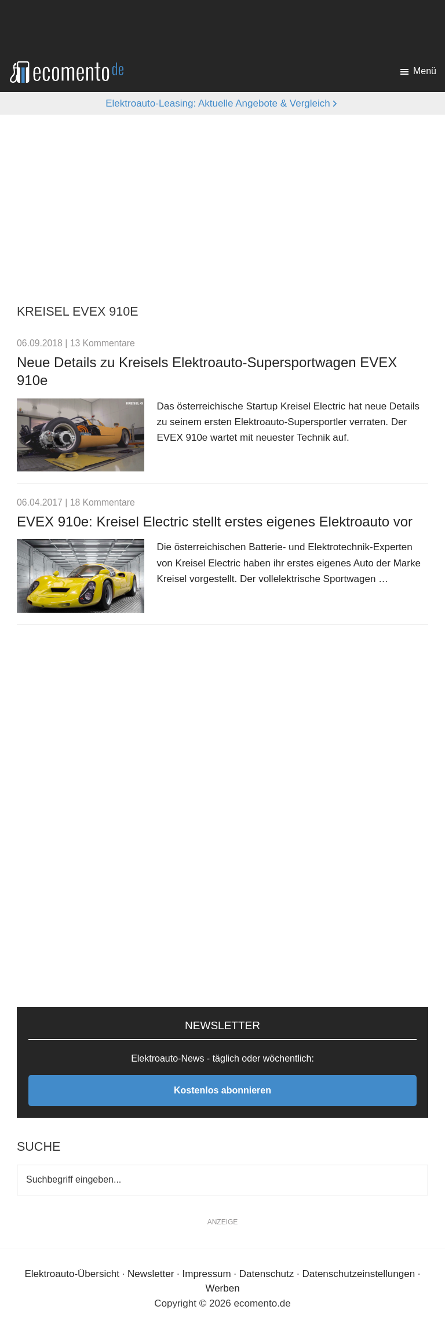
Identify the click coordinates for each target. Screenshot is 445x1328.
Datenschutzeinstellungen (358, 1273)
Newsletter (150, 1273)
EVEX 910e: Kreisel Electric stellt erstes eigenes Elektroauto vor (215, 521)
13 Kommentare (102, 343)
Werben (222, 1288)
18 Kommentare (102, 502)
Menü (424, 71)
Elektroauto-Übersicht (71, 1273)
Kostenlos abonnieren (222, 1090)
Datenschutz (266, 1273)
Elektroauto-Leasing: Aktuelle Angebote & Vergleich (217, 103)
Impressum (207, 1273)
